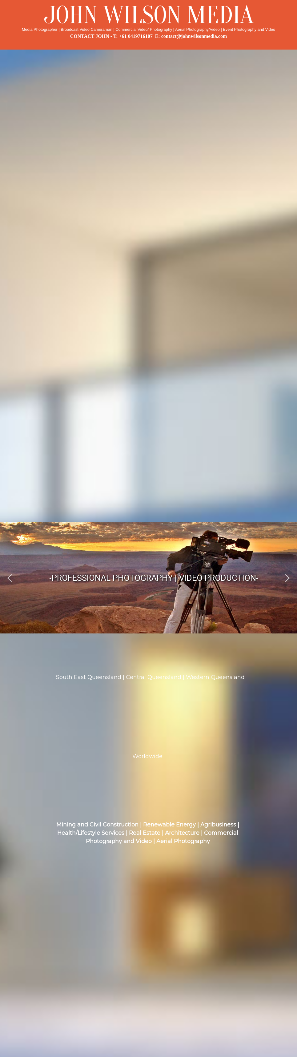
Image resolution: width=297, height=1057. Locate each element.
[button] (9, 578)
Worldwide (147, 756)
